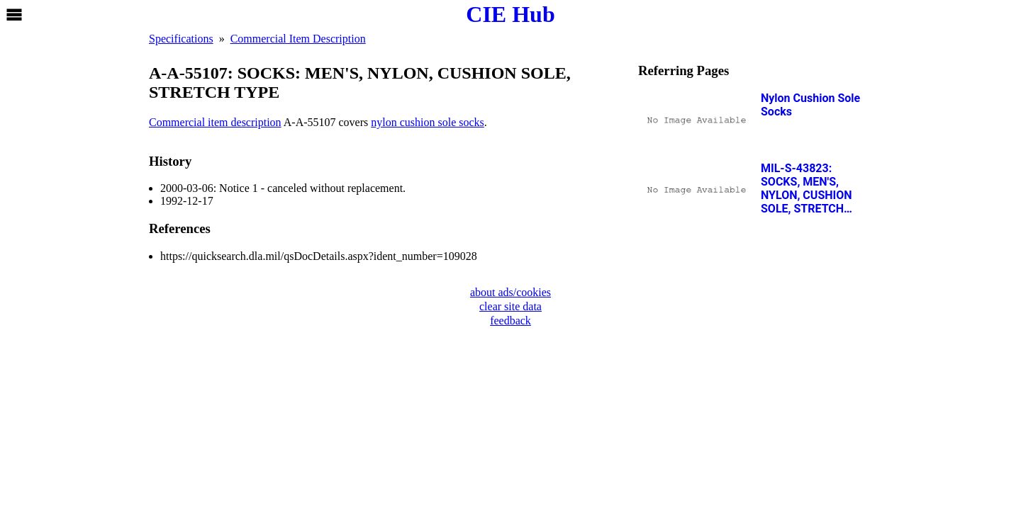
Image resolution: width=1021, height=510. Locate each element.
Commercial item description (215, 122)
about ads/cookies (510, 292)
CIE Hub (510, 14)
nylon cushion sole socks (427, 122)
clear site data (510, 306)
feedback (510, 320)
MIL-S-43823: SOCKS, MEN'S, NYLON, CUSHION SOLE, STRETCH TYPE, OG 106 (806, 188)
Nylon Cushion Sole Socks (810, 104)
